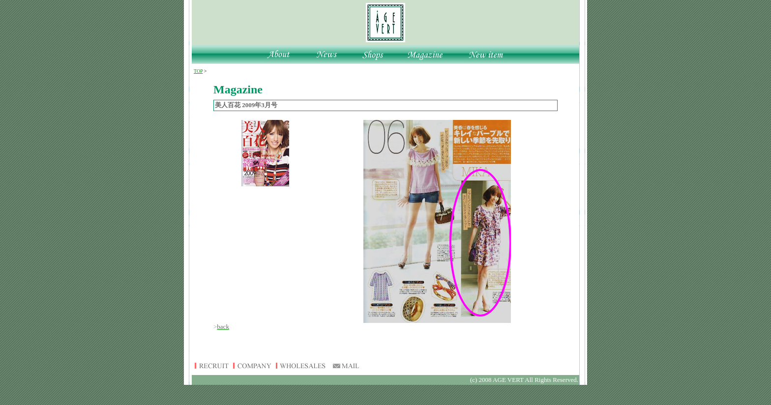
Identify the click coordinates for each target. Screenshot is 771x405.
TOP (198, 71)
